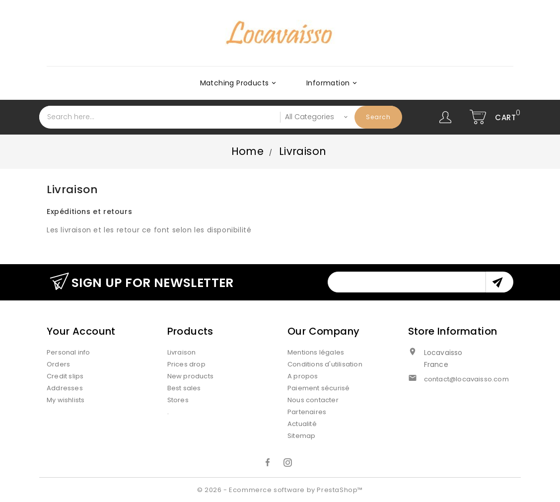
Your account (81, 331)
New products (190, 376)
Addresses (65, 388)
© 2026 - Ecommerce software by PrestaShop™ (280, 490)
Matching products (240, 82)
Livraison (181, 352)
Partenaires (306, 412)
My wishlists (65, 400)
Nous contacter (313, 400)
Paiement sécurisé (318, 388)
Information (333, 82)
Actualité (302, 424)
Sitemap (301, 435)
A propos (302, 376)
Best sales (184, 388)
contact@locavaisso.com (466, 379)
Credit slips (65, 376)
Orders (58, 364)
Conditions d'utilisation (324, 364)
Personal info (68, 352)
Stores (178, 400)
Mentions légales (315, 352)
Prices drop (186, 364)
